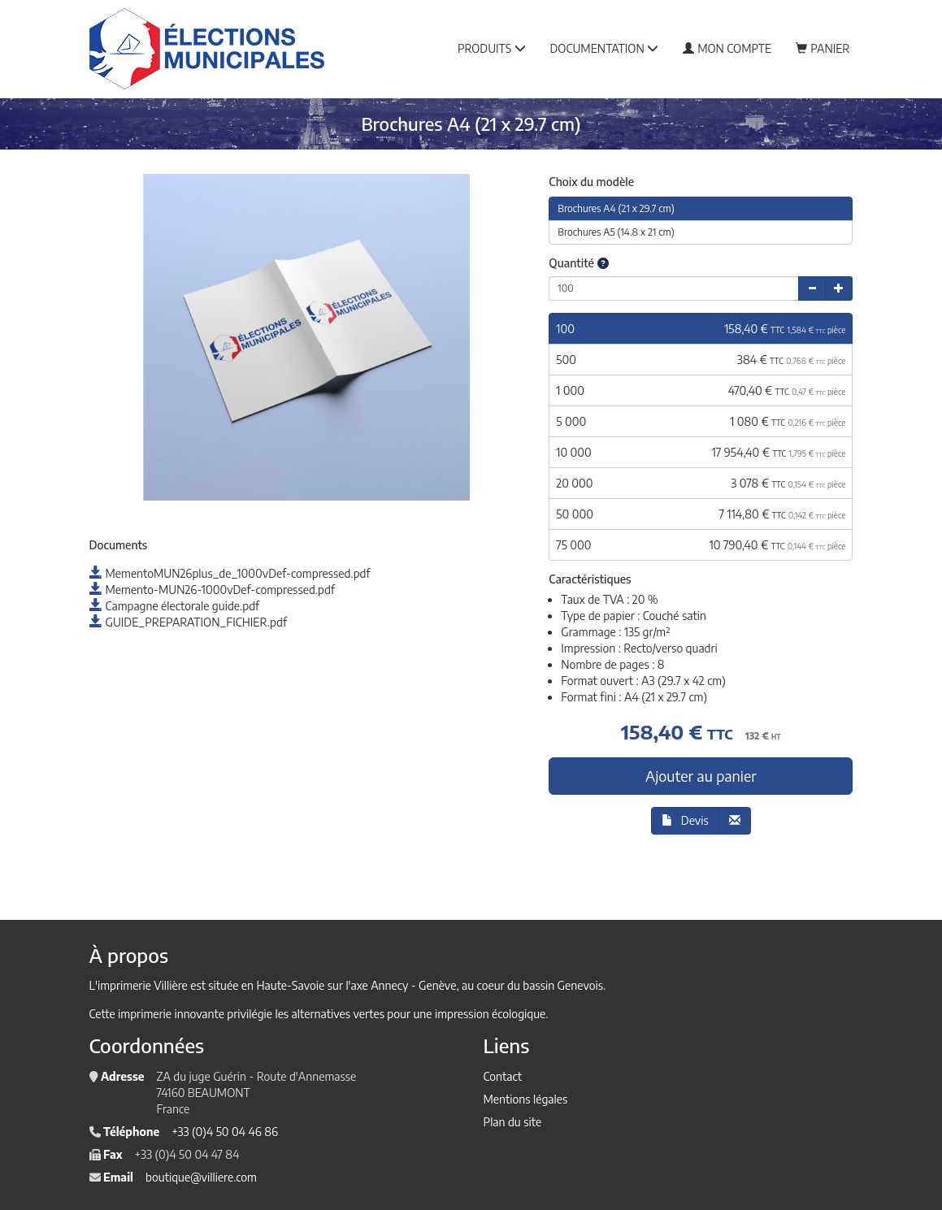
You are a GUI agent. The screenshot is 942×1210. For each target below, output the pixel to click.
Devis (685, 820)
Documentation (604, 48)
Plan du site (513, 1122)
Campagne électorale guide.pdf (174, 606)
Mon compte (727, 48)
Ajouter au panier (701, 775)
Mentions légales (526, 1099)
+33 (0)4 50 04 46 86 (224, 1131)
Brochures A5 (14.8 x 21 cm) (616, 232)
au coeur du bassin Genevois (532, 985)
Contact (503, 1076)
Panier (822, 48)
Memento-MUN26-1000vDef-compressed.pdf (212, 589)
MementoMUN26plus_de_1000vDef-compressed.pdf (230, 573)
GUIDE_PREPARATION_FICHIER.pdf (188, 622)
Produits (492, 48)
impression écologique (490, 1014)
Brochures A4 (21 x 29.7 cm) (616, 208)
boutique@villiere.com (201, 1177)
